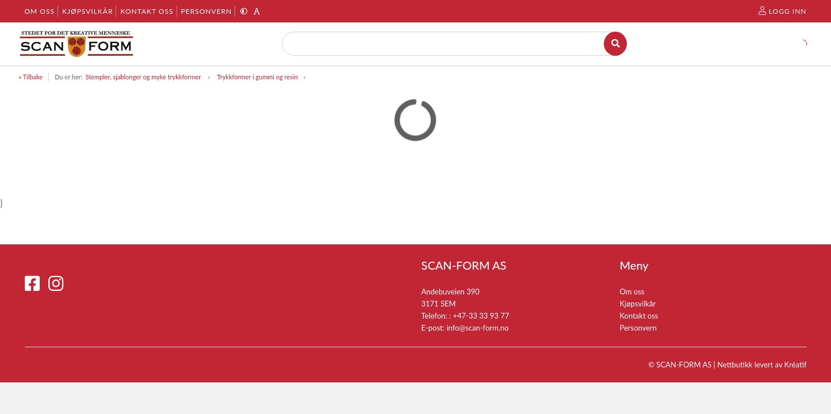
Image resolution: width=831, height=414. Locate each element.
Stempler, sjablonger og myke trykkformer (143, 76)
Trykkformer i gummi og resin (257, 76)
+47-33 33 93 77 (481, 315)
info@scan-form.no (477, 327)
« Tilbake (31, 76)
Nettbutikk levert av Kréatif (761, 364)
